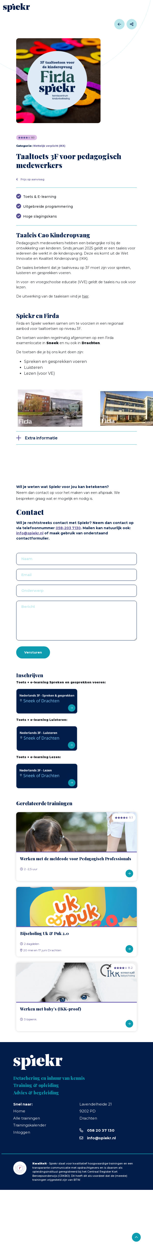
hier (85, 296)
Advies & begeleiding (36, 1093)
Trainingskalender (29, 1125)
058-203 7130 (68, 528)
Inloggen (21, 1132)
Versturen (33, 652)
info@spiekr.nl (29, 533)
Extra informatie (41, 438)
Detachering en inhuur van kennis (49, 1078)
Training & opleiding (36, 1085)
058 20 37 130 (101, 1130)
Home (19, 1111)
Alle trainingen (26, 1118)
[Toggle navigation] (143, 7)
